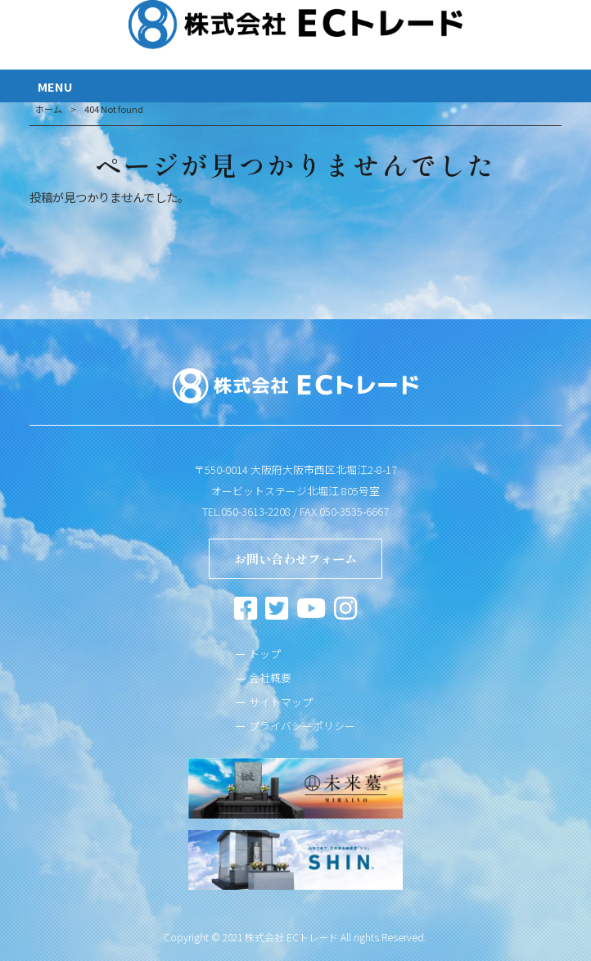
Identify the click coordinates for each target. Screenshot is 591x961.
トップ (265, 653)
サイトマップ (281, 702)
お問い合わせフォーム (295, 558)
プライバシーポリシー (302, 725)
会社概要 (270, 677)
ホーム (48, 108)
